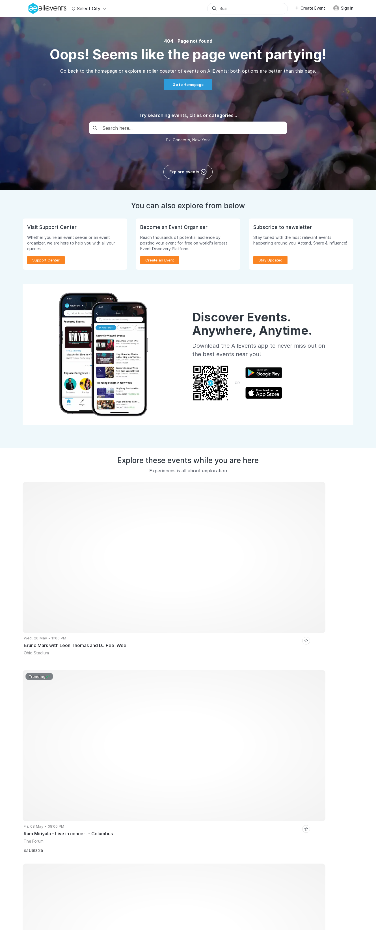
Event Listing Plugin (212, 756)
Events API (34, 813)
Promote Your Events (43, 764)
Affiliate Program (209, 773)
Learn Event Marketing (45, 829)
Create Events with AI (44, 805)
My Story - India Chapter (320, 706)
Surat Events (149, 689)
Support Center (46, 260)
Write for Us (120, 789)
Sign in (343, 8)
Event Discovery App (128, 781)
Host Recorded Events (44, 781)
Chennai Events (115, 689)
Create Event (310, 8)
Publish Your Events (42, 756)
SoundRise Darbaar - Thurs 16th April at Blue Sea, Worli (74, 714)
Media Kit (203, 764)
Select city (88, 8)
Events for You (123, 756)
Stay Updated (270, 260)
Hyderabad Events (41, 689)
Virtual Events (122, 764)
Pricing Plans (36, 789)
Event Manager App (42, 797)
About (30, 894)
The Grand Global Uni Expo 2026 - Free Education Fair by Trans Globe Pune (260, 697)
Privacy (159, 894)
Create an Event (159, 260)
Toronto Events (183, 689)
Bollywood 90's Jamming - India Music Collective (156, 706)
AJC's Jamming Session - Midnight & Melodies (249, 706)
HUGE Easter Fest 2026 (313, 689)
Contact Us (181, 894)
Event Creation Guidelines (48, 837)
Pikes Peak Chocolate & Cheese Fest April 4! (245, 689)
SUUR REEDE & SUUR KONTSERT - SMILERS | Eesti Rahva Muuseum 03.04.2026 (202, 714)
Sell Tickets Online (42, 773)
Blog (199, 789)
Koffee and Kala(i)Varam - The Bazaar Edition (65, 706)
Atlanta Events (79, 689)
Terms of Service (131, 894)
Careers (49, 894)
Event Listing (36, 821)
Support (69, 894)
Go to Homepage (188, 84)
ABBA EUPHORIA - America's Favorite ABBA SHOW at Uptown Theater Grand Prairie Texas (105, 697)
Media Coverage (96, 894)
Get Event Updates (126, 773)
